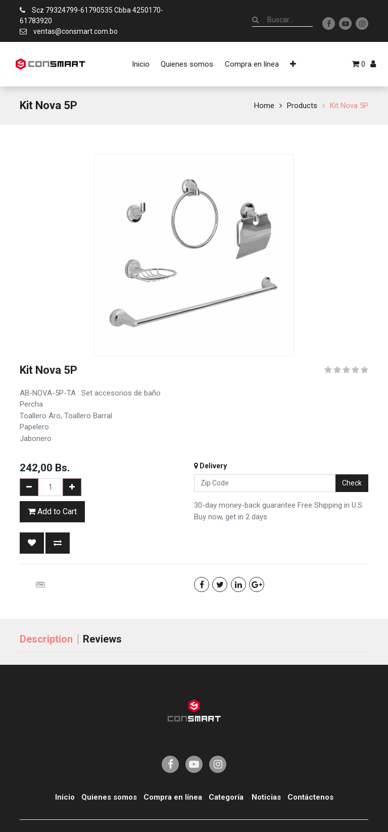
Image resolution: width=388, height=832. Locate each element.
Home (264, 105)
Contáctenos (310, 797)
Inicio (65, 797)
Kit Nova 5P (349, 105)
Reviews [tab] (102, 639)
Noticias (266, 797)
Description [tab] (46, 639)
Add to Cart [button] (52, 511)
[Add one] (72, 487)
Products (302, 105)
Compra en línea (172, 797)
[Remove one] (29, 487)
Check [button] (352, 483)
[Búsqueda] (255, 20)
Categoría (226, 797)
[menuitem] (140, 64)
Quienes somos (109, 797)
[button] (293, 64)
